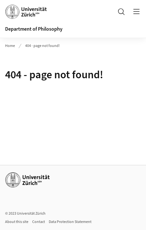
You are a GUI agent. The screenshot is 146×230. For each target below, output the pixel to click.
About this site (16, 222)
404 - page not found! (42, 46)
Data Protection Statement (70, 222)
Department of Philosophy (33, 29)
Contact (38, 222)
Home (10, 46)
